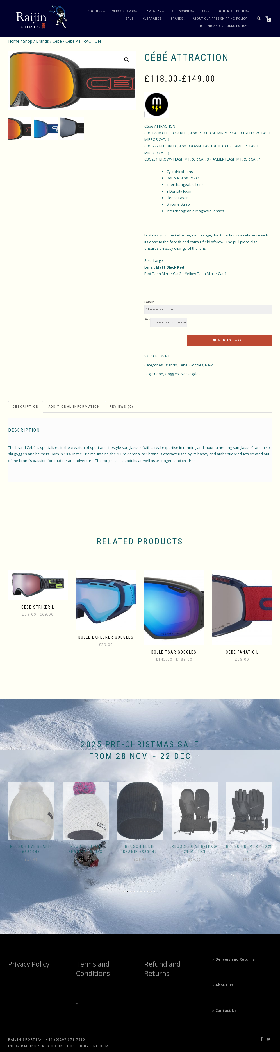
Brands (177, 19)
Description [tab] (26, 406)
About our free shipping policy (220, 19)
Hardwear (153, 11)
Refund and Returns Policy (223, 26)
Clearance (152, 19)
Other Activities (233, 11)
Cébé (57, 41)
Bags (205, 11)
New (209, 365)
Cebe (158, 373)
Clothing (95, 11)
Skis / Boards (123, 11)
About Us (224, 984)
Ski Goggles (191, 373)
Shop (27, 41)
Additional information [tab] (74, 406)
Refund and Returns (162, 968)
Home (13, 41)
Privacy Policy (28, 963)
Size (147, 319)
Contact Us (225, 1010)
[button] (127, 60)
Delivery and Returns (235, 959)
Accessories (181, 11)
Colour (149, 302)
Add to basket (232, 340)
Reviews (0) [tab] (121, 406)
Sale (129, 19)
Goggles (196, 365)
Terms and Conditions (93, 968)
